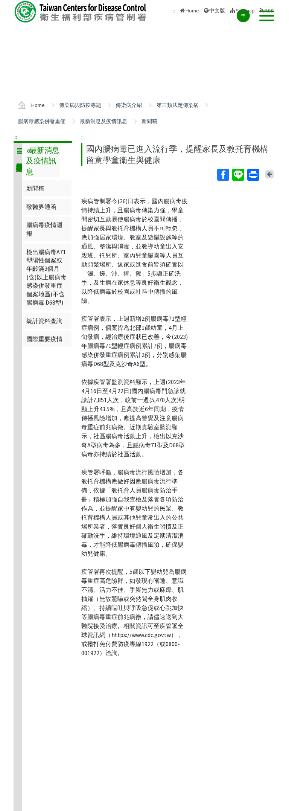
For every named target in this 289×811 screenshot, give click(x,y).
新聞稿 (149, 121)
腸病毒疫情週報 (44, 229)
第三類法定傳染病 (178, 105)
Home (192, 10)
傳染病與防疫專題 (80, 105)
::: (15, 136)
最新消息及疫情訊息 (103, 121)
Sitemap (245, 10)
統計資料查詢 (44, 321)
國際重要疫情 (44, 339)
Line (237, 175)
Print (252, 175)
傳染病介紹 (129, 105)
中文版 (217, 11)
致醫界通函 (41, 206)
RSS (269, 10)
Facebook (222, 175)
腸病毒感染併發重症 (41, 121)
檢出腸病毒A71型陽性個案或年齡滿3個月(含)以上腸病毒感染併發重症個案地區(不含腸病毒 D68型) (46, 277)
